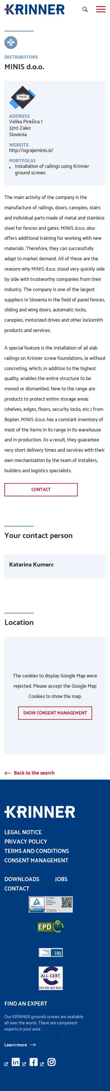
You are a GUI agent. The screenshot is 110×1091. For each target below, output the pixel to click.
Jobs (61, 879)
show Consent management (55, 713)
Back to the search (34, 773)
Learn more (15, 1044)
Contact (41, 489)
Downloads (21, 879)
